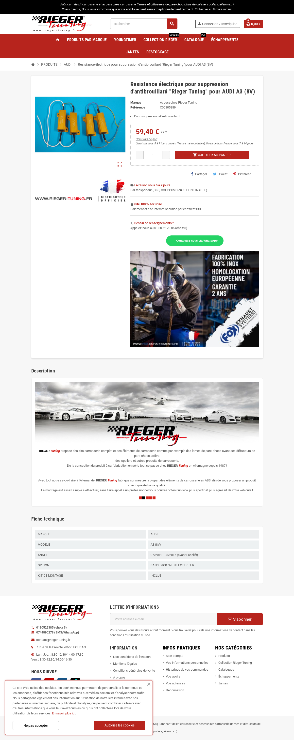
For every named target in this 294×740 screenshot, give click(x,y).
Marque (135, 102)
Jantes (223, 683)
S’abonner (240, 619)
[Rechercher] (143, 23)
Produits (224, 656)
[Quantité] (152, 155)
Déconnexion (175, 690)
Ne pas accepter (35, 725)
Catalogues (226, 669)
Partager (199, 174)
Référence (137, 107)
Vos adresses (175, 683)
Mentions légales (125, 663)
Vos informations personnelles (187, 662)
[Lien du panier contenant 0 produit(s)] (253, 24)
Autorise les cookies (119, 725)
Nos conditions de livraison (132, 657)
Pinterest (242, 174)
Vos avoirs (173, 676)
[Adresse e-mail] (163, 619)
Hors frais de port (146, 139)
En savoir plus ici (63, 713)
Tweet (220, 174)
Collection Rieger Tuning (235, 662)
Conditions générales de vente (134, 670)
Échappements (228, 676)
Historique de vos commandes (187, 669)
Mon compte (174, 656)
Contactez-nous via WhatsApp (197, 240)
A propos (119, 677)
